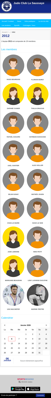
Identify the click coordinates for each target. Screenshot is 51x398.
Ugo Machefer (13, 309)
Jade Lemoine (13, 252)
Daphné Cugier (13, 108)
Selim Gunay (13, 194)
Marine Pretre (37, 309)
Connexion (40, 395)
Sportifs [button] (16, 25)
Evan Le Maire (13, 223)
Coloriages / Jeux (29, 25)
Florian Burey (37, 80)
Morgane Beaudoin (13, 280)
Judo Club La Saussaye (29, 3)
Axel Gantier (13, 165)
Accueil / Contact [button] (8, 21)
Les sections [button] (6, 25)
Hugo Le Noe (37, 223)
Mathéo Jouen (37, 194)
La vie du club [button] (43, 21)
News (19, 21)
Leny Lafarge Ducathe (37, 280)
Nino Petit (37, 252)
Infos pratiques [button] (30, 21)
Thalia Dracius (37, 108)
